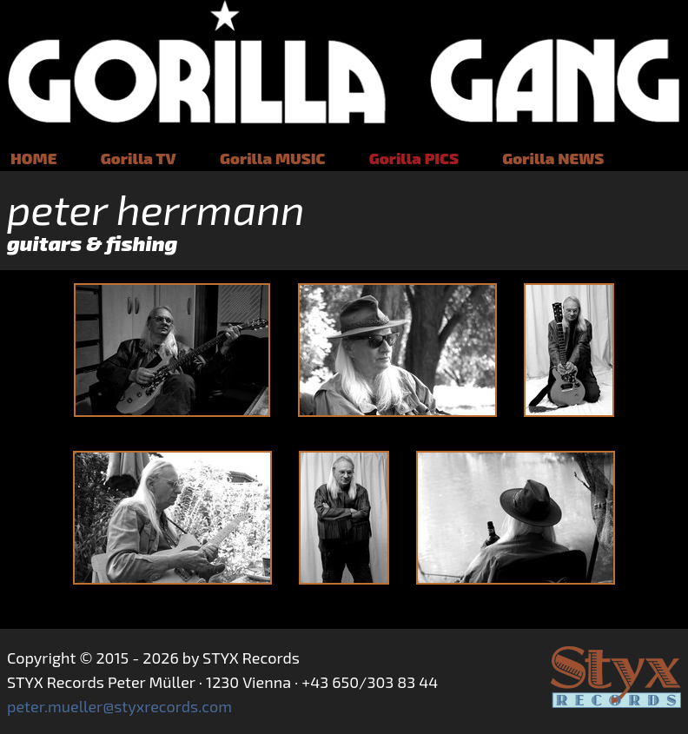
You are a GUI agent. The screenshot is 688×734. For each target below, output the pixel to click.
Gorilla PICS (414, 158)
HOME (33, 158)
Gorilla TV (138, 158)
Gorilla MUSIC (272, 158)
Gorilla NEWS (553, 158)
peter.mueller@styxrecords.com (119, 706)
